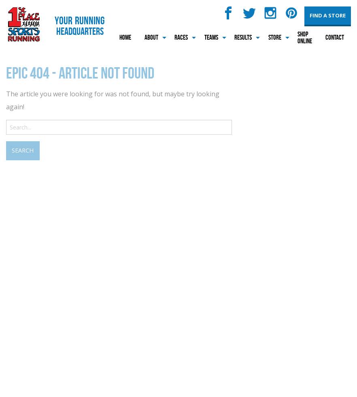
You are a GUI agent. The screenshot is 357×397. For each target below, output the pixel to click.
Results (243, 37)
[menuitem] (125, 37)
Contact (334, 37)
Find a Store (328, 15)
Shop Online (305, 37)
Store (274, 37)
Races (181, 37)
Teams (211, 37)
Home (125, 37)
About (151, 37)
